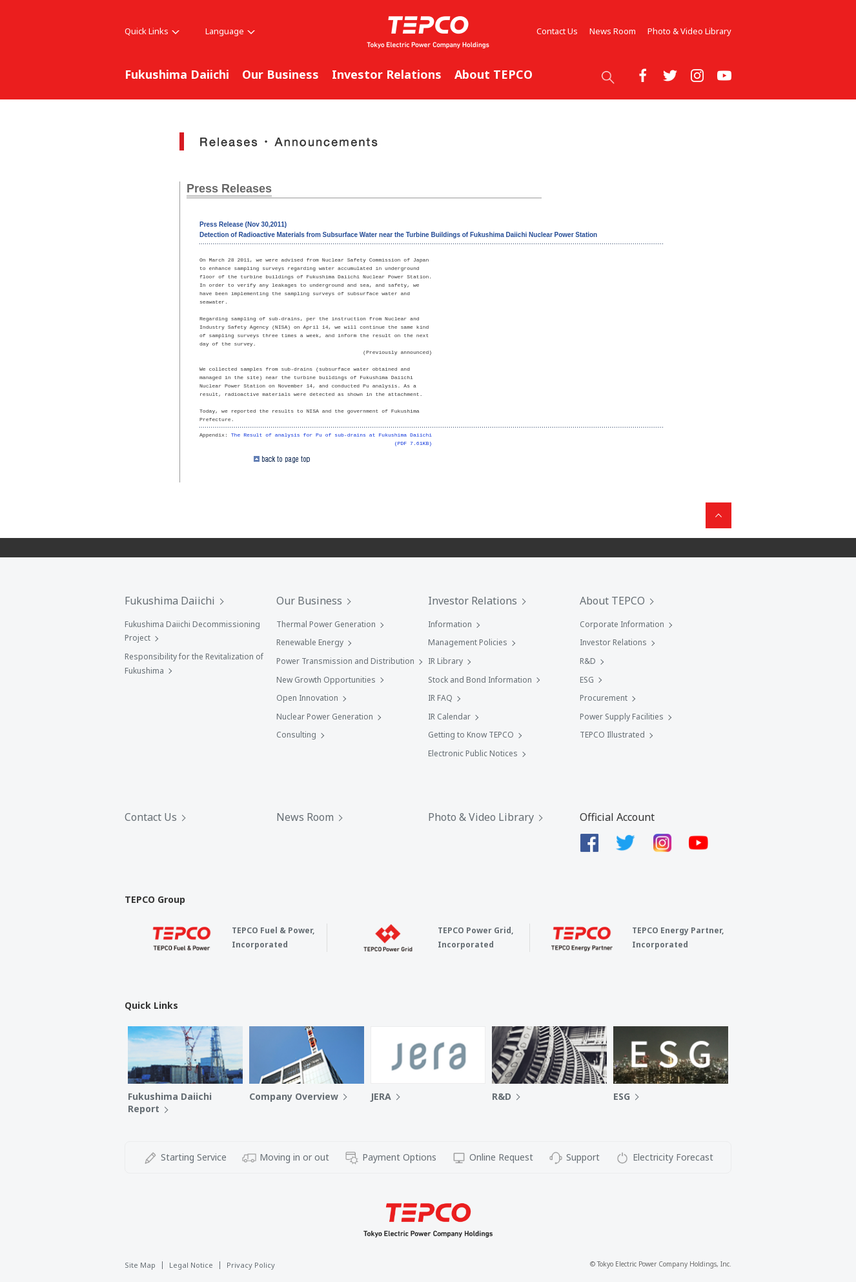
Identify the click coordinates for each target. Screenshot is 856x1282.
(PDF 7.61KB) (413, 443)
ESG (587, 679)
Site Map (140, 1265)
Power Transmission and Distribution (345, 661)
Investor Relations (387, 74)
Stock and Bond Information (480, 679)
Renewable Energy (309, 642)
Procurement (603, 697)
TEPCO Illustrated (612, 734)
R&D (588, 661)
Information (450, 624)
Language (230, 31)
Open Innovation (307, 697)
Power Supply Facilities (622, 716)
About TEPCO (493, 74)
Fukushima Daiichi (177, 74)
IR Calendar (449, 716)
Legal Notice (191, 1265)
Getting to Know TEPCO (471, 734)
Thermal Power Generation (326, 624)
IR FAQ (440, 697)
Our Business (280, 74)
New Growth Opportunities (326, 679)
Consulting (296, 734)
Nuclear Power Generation (324, 716)
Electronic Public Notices (473, 753)
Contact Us (557, 31)
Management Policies (467, 642)
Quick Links (152, 31)
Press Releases (229, 188)
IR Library (445, 661)
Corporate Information (622, 624)
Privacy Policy (251, 1265)
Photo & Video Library (689, 31)
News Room (612, 31)
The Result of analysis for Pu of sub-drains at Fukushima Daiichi (331, 435)
